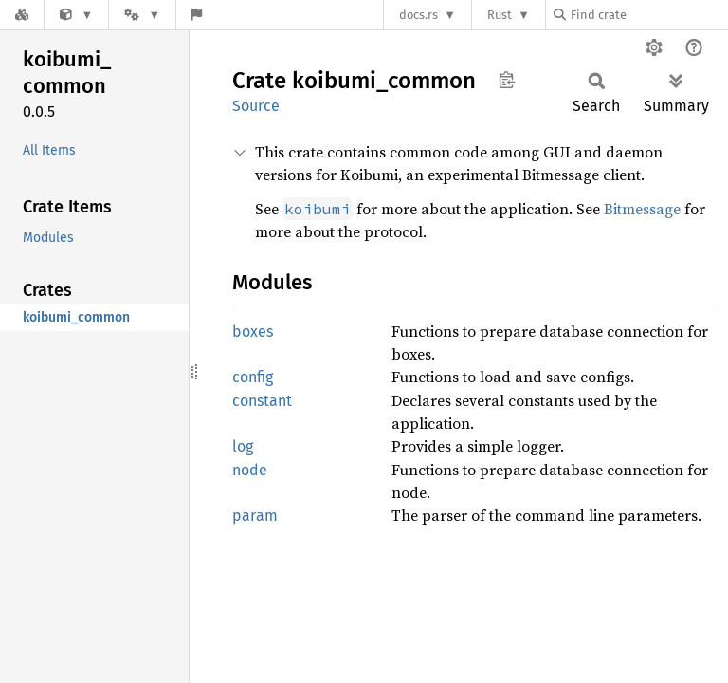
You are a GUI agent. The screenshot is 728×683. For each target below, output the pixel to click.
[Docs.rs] (22, 14)
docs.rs (418, 15)
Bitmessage (642, 208)
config (252, 377)
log (242, 446)
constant (262, 401)
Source (256, 106)
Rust (499, 15)
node (249, 470)
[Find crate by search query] (648, 14)
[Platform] (142, 14)
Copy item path (506, 80)
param (255, 516)
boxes (252, 332)
